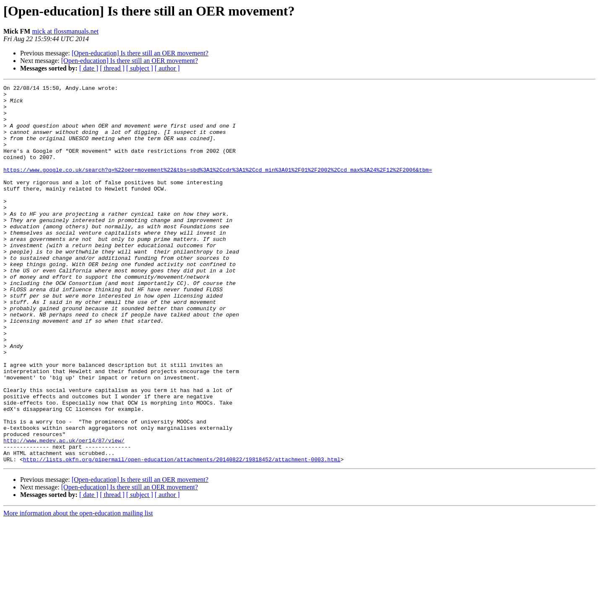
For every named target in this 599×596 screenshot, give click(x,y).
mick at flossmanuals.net (65, 31)
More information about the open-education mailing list (78, 588)
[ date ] (88, 68)
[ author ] (167, 68)
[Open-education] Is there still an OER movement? (140, 53)
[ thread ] (112, 68)
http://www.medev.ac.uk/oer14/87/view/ (64, 512)
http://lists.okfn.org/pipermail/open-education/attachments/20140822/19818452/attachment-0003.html (182, 534)
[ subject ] (139, 68)
